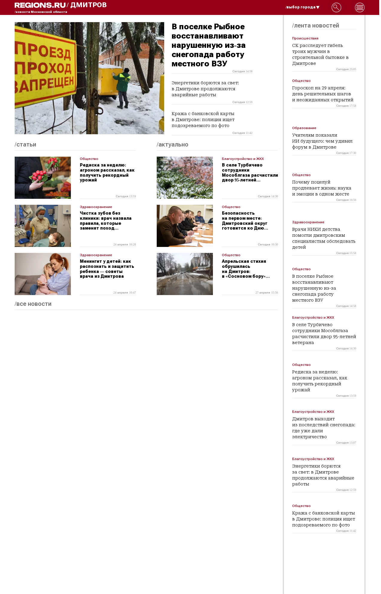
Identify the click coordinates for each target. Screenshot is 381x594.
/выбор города (303, 7)
